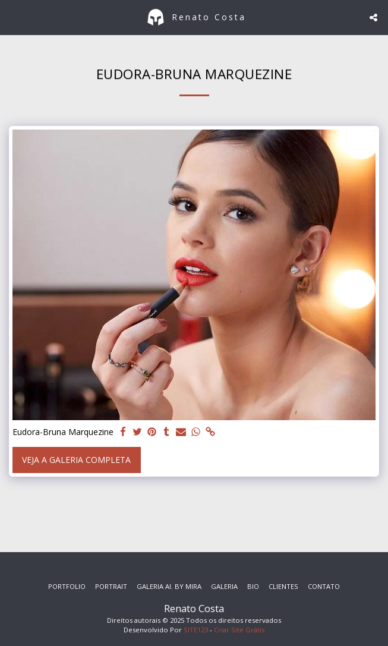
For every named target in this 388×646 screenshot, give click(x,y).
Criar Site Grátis (239, 629)
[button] (13, 17)
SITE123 (196, 629)
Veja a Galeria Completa (76, 459)
